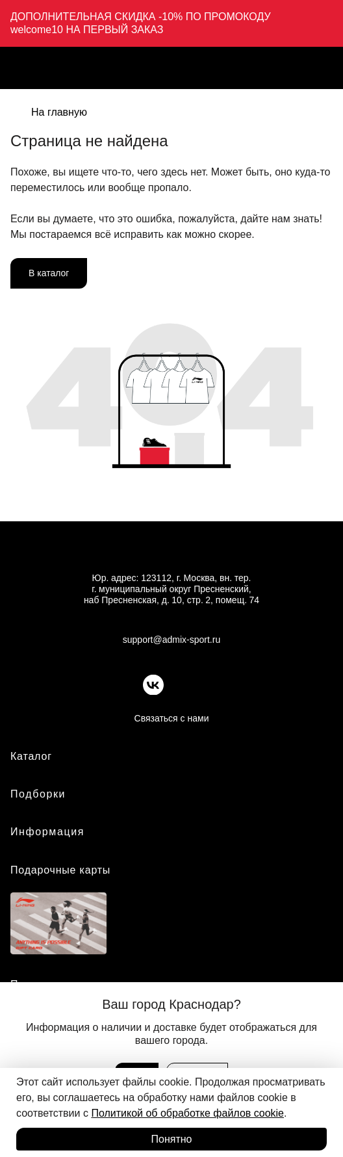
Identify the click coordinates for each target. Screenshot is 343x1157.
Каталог (31, 756)
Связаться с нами (171, 718)
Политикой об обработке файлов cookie (187, 1113)
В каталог (49, 273)
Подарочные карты (60, 870)
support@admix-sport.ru (171, 639)
